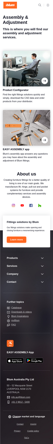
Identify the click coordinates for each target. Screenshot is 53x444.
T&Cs (26, 438)
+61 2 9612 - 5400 (20, 402)
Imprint (33, 424)
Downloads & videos (21, 312)
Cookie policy (33, 431)
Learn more (16, 239)
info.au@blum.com (20, 397)
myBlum (15, 320)
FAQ (13, 325)
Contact (20, 424)
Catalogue (16, 307)
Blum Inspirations (20, 316)
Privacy (17, 431)
